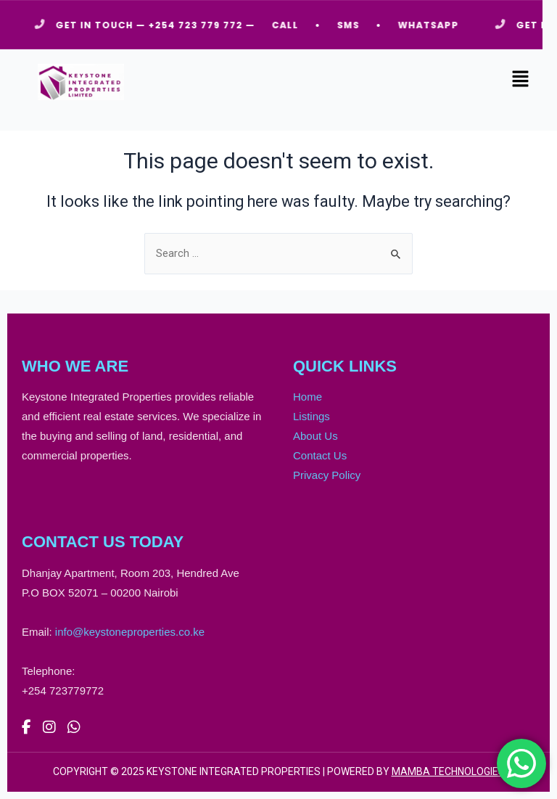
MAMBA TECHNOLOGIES (448, 771)
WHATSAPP (433, 25)
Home (307, 396)
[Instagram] (49, 727)
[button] (520, 80)
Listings (311, 416)
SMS (353, 25)
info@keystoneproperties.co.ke (130, 632)
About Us (315, 436)
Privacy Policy (326, 475)
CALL (289, 25)
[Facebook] (26, 727)
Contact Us (320, 455)
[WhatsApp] (74, 727)
